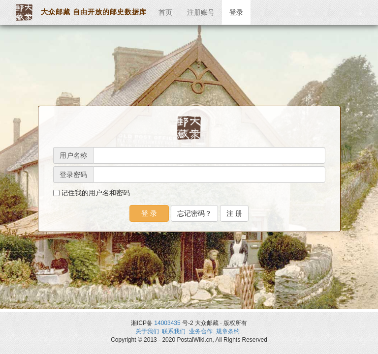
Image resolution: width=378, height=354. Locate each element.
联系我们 (174, 331)
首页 (165, 12)
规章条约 (228, 331)
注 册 (234, 213)
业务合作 (201, 331)
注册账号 (201, 12)
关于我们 (147, 331)
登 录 (149, 213)
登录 (236, 12)
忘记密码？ (194, 213)
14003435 (167, 323)
